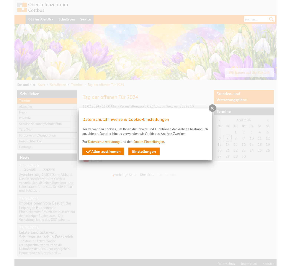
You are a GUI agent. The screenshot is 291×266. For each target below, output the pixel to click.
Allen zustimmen (103, 151)
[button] (212, 108)
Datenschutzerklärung (104, 142)
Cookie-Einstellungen (148, 142)
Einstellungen (144, 151)
